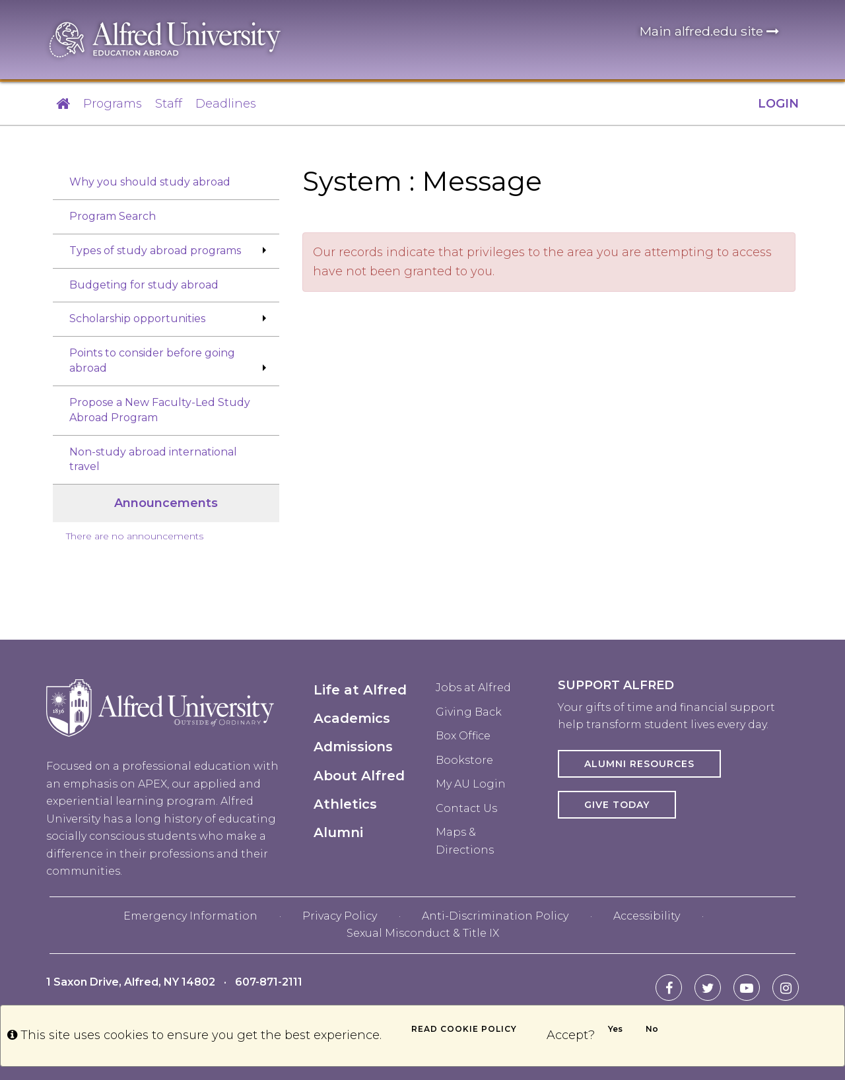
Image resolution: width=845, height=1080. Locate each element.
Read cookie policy (464, 1029)
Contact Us (466, 808)
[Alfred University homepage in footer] (160, 717)
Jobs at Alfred (473, 687)
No (652, 1029)
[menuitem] (166, 562)
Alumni (338, 832)
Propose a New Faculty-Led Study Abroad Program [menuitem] (159, 410)
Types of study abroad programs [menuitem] (155, 250)
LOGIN (778, 103)
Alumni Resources (639, 764)
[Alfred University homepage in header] (165, 39)
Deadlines (225, 103)
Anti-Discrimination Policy (495, 916)
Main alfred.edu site (709, 31)
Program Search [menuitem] (112, 216)
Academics (352, 718)
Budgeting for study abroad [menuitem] (144, 285)
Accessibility (646, 916)
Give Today (617, 805)
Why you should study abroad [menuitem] (149, 182)
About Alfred (359, 776)
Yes (615, 1029)
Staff (168, 103)
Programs (112, 103)
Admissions (353, 747)
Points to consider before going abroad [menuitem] (152, 360)
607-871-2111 (268, 982)
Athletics (345, 804)
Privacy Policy (339, 916)
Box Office (463, 735)
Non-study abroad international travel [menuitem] (153, 459)
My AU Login (471, 784)
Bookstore (464, 760)
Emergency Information (190, 916)
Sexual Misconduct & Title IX (423, 933)
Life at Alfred (360, 690)
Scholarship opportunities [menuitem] (137, 318)
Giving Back (469, 712)
